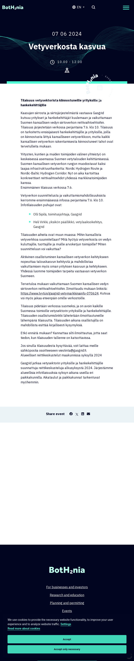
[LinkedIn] (82, 414)
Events (67, 611)
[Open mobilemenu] (126, 7)
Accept (67, 639)
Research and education (67, 595)
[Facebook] (71, 414)
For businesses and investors (67, 587)
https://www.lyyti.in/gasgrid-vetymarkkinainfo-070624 (60, 293)
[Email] (88, 414)
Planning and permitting (67, 603)
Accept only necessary (67, 649)
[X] (76, 414)
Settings (65, 624)
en (79, 7)
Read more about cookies (24, 628)
